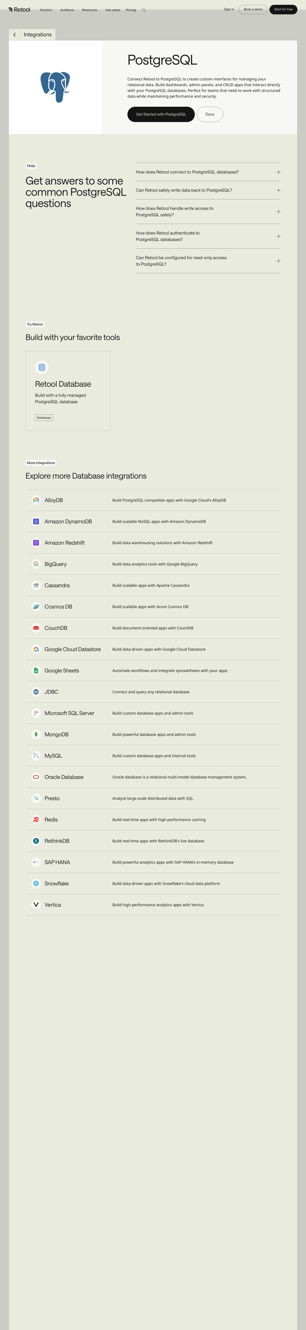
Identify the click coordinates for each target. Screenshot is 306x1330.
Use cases (112, 10)
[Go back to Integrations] (14, 34)
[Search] (149, 9)
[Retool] (20, 9)
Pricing (131, 10)
